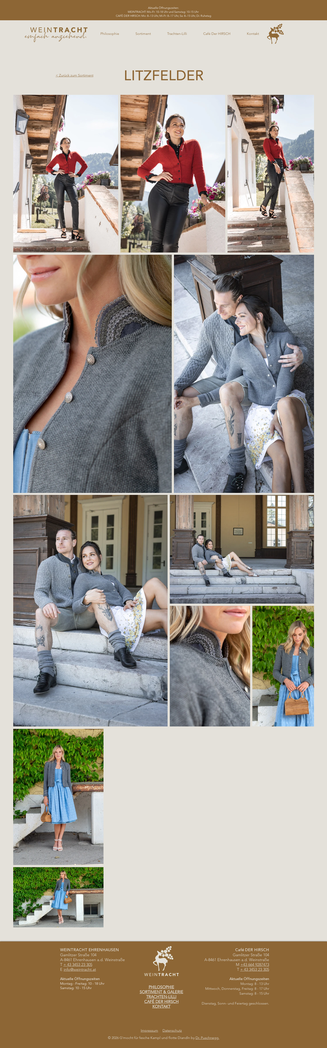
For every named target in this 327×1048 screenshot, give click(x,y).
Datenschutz (172, 1030)
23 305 (86, 964)
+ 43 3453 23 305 (254, 969)
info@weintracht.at (80, 969)
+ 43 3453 (71, 964)
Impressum (149, 1030)
